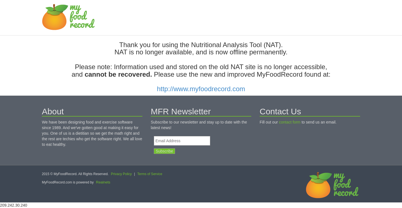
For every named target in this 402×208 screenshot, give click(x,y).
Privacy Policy (121, 174)
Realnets (103, 182)
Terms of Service (149, 174)
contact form (289, 122)
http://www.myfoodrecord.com (201, 89)
